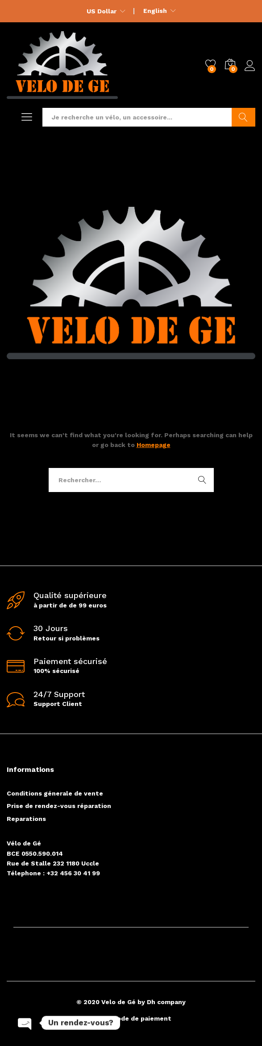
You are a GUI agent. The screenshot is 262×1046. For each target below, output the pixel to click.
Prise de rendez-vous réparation (59, 805)
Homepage (154, 444)
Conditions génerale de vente (55, 793)
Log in (250, 66)
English (155, 11)
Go (243, 117)
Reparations (26, 818)
